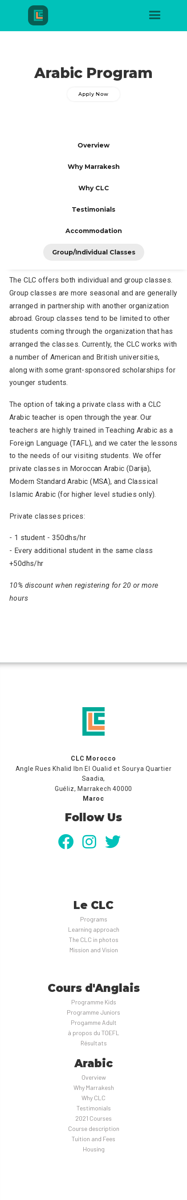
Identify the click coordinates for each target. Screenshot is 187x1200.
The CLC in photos (93, 939)
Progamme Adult (94, 1022)
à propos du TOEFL (93, 1032)
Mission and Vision (93, 950)
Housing (94, 1149)
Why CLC (93, 1098)
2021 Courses (93, 1118)
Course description (93, 1128)
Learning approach (93, 929)
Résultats (94, 1043)
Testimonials (94, 1108)
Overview (93, 1077)
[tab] (93, 145)
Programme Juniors (93, 1012)
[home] (51, 15)
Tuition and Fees (93, 1139)
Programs (93, 919)
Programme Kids (93, 1002)
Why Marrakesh (93, 1087)
